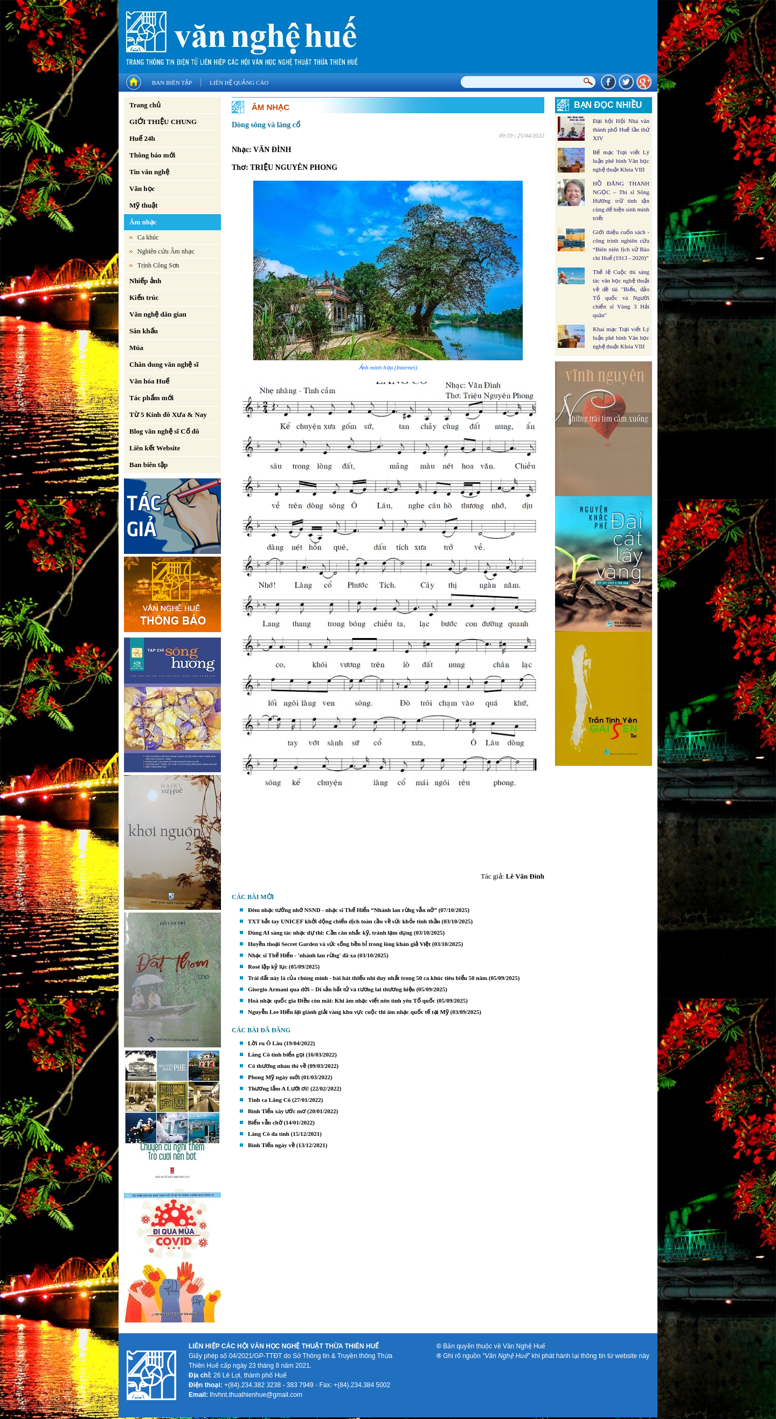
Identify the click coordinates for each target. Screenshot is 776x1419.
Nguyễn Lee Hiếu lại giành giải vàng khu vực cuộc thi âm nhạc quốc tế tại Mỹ (348, 1012)
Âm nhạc (143, 222)
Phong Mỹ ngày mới (274, 1077)
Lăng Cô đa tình (268, 1133)
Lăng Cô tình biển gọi (276, 1054)
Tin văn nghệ (149, 172)
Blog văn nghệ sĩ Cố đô (164, 431)
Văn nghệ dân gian (157, 314)
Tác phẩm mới (151, 398)
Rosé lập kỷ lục (267, 966)
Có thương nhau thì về (277, 1065)
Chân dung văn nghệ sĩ (163, 364)
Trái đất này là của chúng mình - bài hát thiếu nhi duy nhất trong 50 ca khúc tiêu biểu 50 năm (367, 978)
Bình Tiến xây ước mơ (277, 1111)
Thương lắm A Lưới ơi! (278, 1088)
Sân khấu (143, 331)
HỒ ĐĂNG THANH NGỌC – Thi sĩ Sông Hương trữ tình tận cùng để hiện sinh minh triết (621, 200)
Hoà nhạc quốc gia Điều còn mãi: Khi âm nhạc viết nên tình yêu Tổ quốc (341, 1000)
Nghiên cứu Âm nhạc (166, 251)
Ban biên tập (172, 82)
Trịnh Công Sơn (158, 265)
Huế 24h (142, 138)
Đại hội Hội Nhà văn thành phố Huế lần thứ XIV (621, 129)
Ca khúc (148, 237)
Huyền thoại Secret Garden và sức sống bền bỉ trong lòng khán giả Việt (339, 944)
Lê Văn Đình (525, 876)
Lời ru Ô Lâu (265, 1043)
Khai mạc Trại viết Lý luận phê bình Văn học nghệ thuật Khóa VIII (621, 337)
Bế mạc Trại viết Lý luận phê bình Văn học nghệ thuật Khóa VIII (621, 161)
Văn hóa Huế (149, 381)
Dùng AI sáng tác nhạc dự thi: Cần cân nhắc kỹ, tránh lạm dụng (330, 932)
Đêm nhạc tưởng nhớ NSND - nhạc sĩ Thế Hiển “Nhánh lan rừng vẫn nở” (342, 910)
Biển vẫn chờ (265, 1122)
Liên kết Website (154, 448)
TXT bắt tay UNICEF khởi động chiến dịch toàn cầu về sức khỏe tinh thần (344, 921)
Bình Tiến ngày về (271, 1145)
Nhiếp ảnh (145, 281)
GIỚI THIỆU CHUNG (163, 122)
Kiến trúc (143, 297)
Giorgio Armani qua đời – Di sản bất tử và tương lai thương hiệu (331, 989)
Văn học (142, 188)
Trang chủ (145, 105)
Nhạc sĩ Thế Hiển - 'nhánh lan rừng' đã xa (302, 955)
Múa (136, 348)
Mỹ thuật (143, 205)
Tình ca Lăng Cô (269, 1099)
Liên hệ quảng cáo (239, 82)
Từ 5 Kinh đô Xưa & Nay (168, 414)
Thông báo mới (152, 155)
